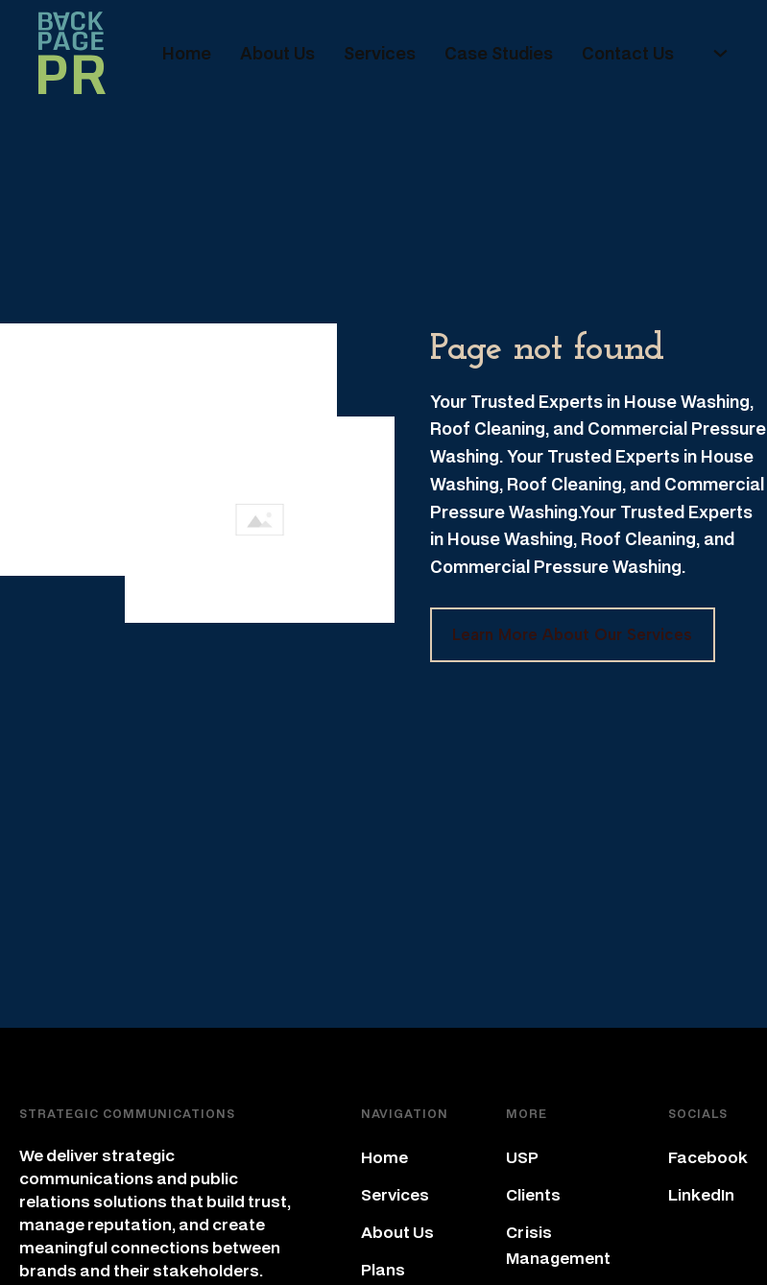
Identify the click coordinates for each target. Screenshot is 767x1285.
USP (522, 1157)
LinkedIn (701, 1194)
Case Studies (498, 52)
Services (380, 52)
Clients (533, 1194)
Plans (383, 1269)
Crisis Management (558, 1245)
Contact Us (628, 52)
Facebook (708, 1157)
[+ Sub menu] (720, 53)
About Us (277, 52)
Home (186, 52)
